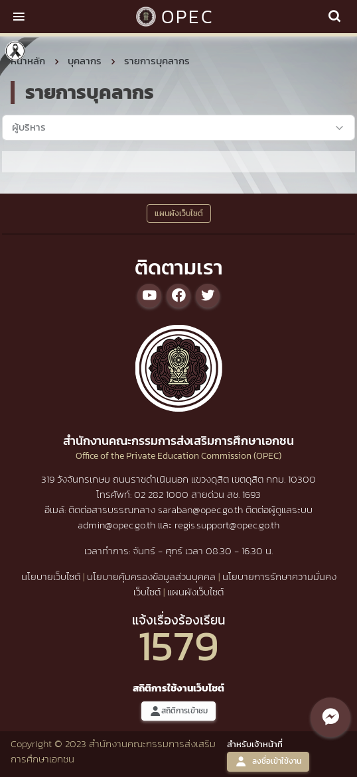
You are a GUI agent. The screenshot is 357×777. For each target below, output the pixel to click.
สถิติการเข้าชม (178, 711)
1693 (251, 494)
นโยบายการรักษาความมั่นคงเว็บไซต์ (234, 584)
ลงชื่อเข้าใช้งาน (268, 761)
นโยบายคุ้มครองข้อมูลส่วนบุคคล (151, 576)
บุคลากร (85, 60)
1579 (178, 645)
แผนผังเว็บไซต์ (195, 591)
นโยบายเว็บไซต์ (50, 576)
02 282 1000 (162, 494)
